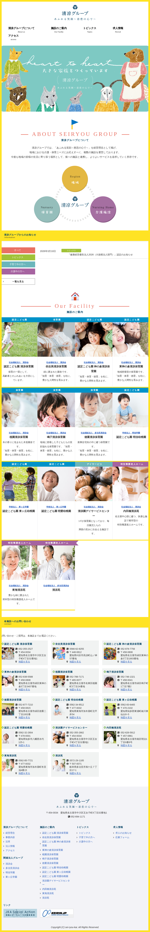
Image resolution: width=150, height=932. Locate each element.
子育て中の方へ (87, 837)
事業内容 (10, 837)
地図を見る (24, 661)
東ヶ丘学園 (11, 877)
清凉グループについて (21, 28)
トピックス (89, 28)
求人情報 (118, 28)
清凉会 (9, 863)
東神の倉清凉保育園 (52, 850)
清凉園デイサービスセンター (56, 882)
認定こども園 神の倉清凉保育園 (56, 843)
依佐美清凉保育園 (51, 837)
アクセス (13, 35)
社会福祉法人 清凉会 (19, 362)
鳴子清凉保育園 (50, 858)
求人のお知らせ (123, 833)
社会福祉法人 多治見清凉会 (93, 433)
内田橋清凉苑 (49, 889)
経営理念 (10, 833)
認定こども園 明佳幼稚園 (55, 867)
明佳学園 (10, 872)
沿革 (8, 841)
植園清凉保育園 (50, 854)
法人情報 (10, 846)
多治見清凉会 (12, 868)
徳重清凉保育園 (50, 863)
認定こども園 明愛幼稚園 (55, 876)
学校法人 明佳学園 (131, 433)
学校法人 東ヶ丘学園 (19, 507)
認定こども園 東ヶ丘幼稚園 (56, 872)
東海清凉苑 (48, 893)
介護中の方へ (86, 841)
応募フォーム (122, 837)
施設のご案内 (59, 28)
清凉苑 (45, 897)
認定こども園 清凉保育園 (55, 833)
